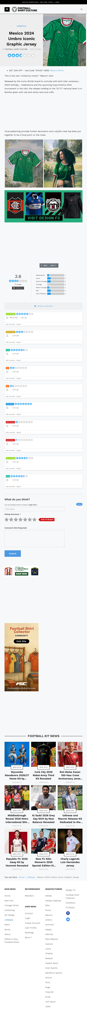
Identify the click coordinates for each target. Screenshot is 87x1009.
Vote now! (18, 288)
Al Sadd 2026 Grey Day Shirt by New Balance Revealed (43, 819)
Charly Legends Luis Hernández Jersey (70, 862)
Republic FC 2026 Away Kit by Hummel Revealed (17, 862)
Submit (12, 553)
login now (32, 505)
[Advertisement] (43, 112)
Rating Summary (13, 514)
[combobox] (81, 9)
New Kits (17, 767)
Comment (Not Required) (16, 528)
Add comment (10, 324)
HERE (57, 2)
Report (19, 324)
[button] (7, 9)
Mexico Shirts (57, 70)
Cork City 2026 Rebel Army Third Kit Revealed (43, 775)
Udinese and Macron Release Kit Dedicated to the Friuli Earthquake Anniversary (70, 822)
